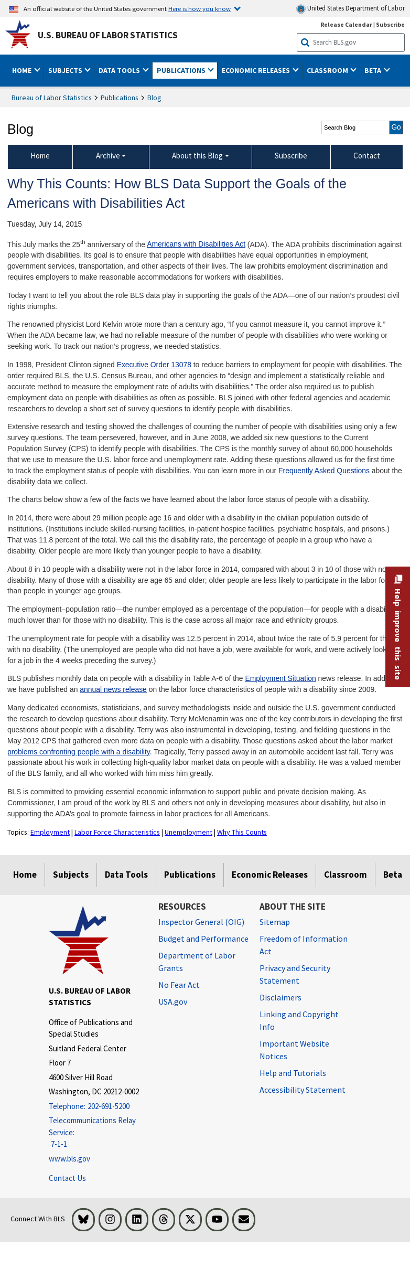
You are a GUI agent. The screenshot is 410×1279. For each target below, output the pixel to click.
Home (25, 874)
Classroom (345, 874)
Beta (392, 874)
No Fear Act (179, 984)
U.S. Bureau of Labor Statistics (108, 35)
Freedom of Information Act (304, 944)
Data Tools (126, 874)
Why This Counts (242, 832)
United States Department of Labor (350, 9)
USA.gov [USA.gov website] (172, 1001)
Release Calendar (346, 24)
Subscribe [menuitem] (291, 156)
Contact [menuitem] (366, 156)
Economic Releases (270, 874)
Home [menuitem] (40, 156)
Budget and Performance (203, 938)
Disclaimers (280, 997)
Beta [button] (373, 70)
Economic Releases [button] (257, 70)
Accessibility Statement (303, 1089)
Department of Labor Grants (196, 961)
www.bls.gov (69, 1159)
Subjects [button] (66, 70)
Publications (119, 97)
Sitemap (275, 921)
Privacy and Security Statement (295, 974)
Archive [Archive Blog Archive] (108, 156)
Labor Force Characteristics (117, 832)
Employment (50, 832)
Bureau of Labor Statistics (52, 97)
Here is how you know (199, 8)
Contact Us (67, 1178)
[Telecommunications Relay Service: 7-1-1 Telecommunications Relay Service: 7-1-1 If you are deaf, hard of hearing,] (96, 1132)
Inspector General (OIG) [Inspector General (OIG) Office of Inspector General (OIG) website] (201, 921)
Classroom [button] (328, 70)
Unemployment (188, 832)
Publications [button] (182, 70)
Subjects (71, 874)
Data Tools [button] (120, 70)
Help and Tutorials (293, 1073)
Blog (154, 97)
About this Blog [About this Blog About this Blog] (197, 156)
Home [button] (22, 70)
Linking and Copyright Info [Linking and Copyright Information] (299, 1020)
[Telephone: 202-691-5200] (96, 1107)
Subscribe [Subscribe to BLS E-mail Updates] (390, 24)
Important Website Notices (294, 1049)
